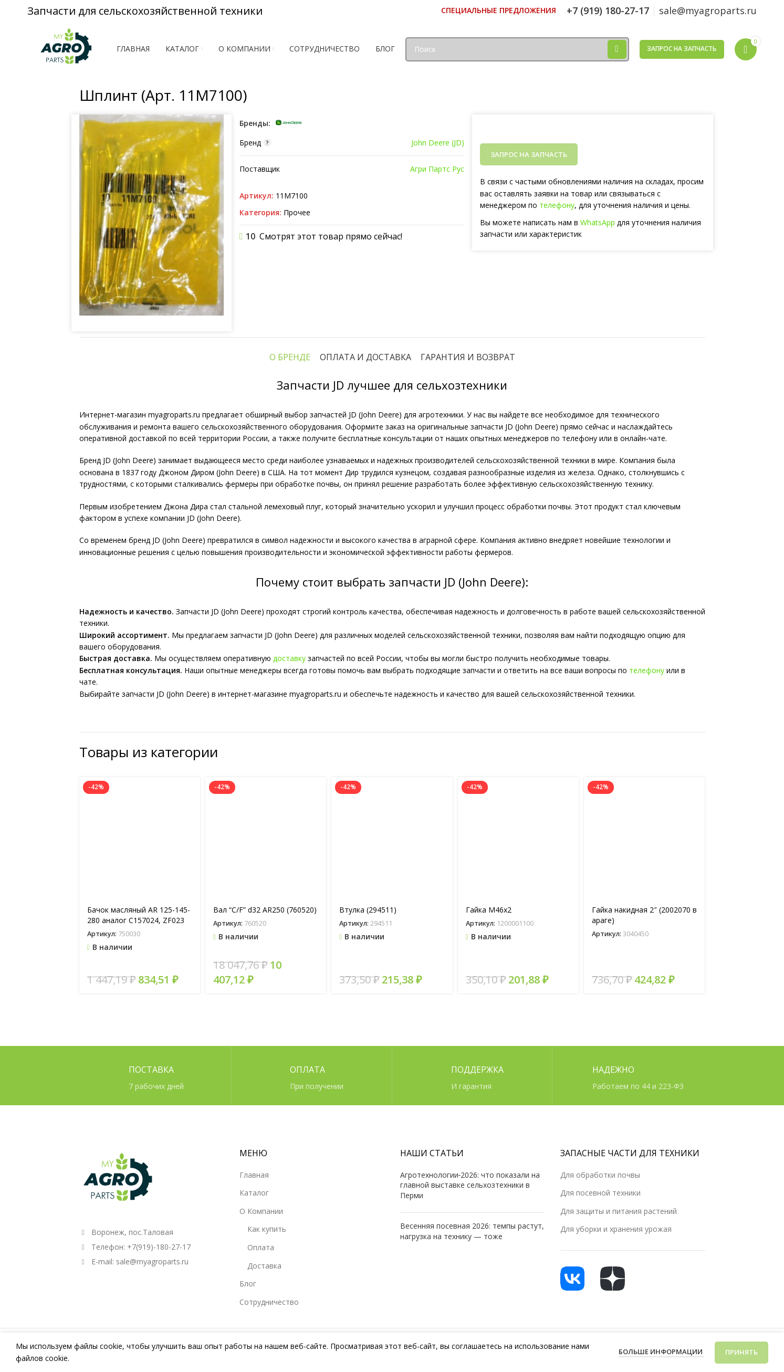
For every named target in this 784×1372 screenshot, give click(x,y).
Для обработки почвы (600, 1175)
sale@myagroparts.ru (152, 1261)
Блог (247, 1284)
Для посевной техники (600, 1193)
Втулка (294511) (367, 910)
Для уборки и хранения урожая (616, 1229)
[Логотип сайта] (66, 48)
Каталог (254, 1193)
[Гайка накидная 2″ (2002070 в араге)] (644, 837)
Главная (254, 1175)
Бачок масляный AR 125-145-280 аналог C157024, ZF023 (138, 915)
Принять (741, 1352)
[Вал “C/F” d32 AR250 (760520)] (265, 837)
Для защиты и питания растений (618, 1211)
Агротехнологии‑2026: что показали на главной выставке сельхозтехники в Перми (470, 1185)
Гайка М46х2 (488, 910)
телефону (556, 205)
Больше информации (661, 1351)
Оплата (260, 1247)
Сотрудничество (269, 1302)
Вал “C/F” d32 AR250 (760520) (265, 910)
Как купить (266, 1229)
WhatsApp (597, 222)
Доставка (264, 1266)
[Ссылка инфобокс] (498, 10)
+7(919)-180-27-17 (159, 1247)
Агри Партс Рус (437, 169)
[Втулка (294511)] (391, 837)
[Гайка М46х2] (518, 837)
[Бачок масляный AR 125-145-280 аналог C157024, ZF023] (139, 837)
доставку (289, 658)
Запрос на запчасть (682, 48)
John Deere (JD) (437, 143)
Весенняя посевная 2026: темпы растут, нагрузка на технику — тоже (472, 1231)
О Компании (261, 1211)
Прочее (297, 212)
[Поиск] (517, 49)
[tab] (289, 357)
